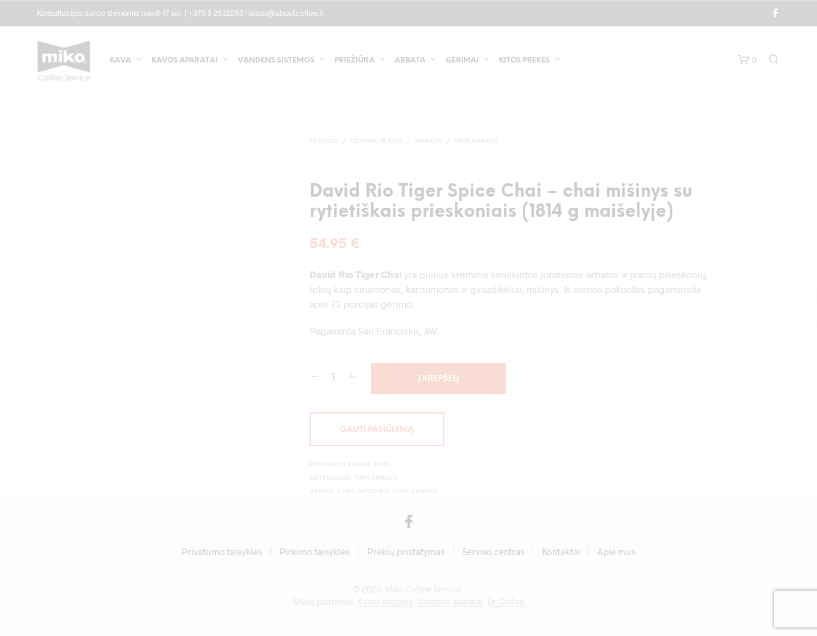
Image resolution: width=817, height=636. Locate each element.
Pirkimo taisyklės (314, 551)
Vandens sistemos (276, 60)
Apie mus (617, 551)
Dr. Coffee (506, 602)
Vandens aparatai (450, 602)
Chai (345, 491)
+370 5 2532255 (215, 13)
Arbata (410, 60)
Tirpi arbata (476, 141)
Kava (120, 60)
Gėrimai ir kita (377, 141)
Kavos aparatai (184, 60)
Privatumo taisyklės (221, 551)
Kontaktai (561, 551)
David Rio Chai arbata (397, 491)
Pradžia (324, 141)
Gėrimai (462, 60)
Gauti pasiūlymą (377, 430)
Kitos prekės (524, 60)
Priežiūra (354, 60)
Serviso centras (493, 551)
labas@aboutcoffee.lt (286, 13)
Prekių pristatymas (406, 551)
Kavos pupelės (385, 602)
